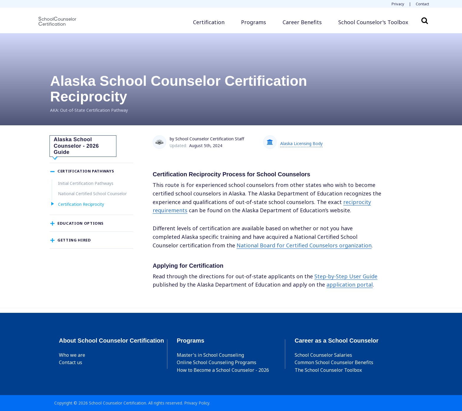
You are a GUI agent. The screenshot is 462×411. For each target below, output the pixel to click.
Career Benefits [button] (302, 22)
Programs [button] (253, 22)
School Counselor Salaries (323, 355)
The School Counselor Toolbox (328, 370)
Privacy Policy (196, 403)
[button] (373, 22)
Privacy (398, 3)
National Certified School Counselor (92, 200)
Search (424, 20)
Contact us (70, 362)
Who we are (72, 355)
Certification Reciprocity (81, 210)
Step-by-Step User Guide (345, 276)
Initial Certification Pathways (85, 189)
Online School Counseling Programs (216, 362)
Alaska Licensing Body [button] (301, 143)
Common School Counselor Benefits (334, 362)
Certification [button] (209, 22)
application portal (349, 284)
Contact (422, 3)
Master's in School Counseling (210, 355)
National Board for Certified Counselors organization (304, 245)
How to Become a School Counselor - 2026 (223, 370)
